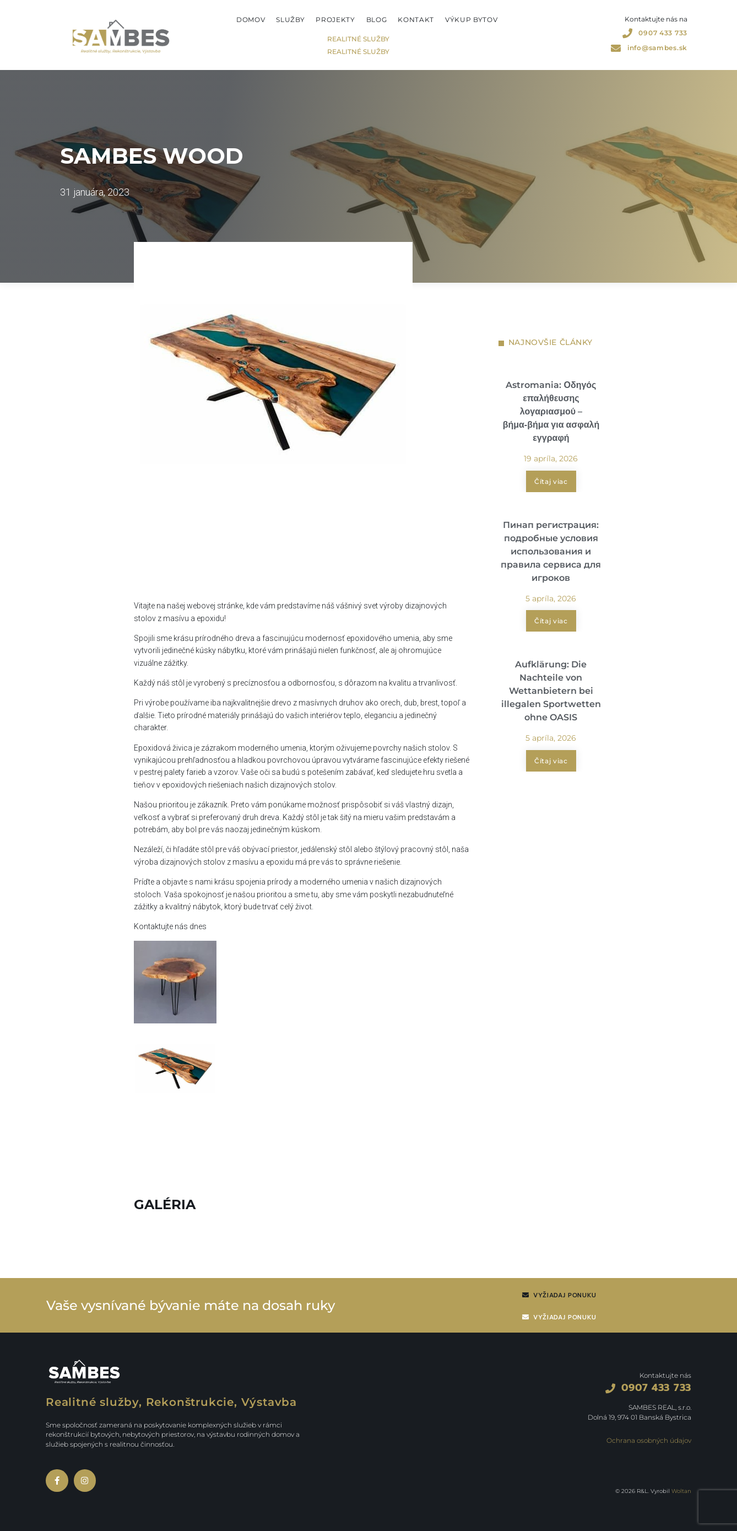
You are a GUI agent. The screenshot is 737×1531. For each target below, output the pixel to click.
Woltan (681, 1491)
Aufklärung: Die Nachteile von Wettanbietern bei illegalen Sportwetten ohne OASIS (551, 692)
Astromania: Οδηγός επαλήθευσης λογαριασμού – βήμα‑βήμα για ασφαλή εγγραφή (551, 411)
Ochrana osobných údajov (648, 1440)
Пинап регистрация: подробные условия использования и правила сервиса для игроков (551, 552)
